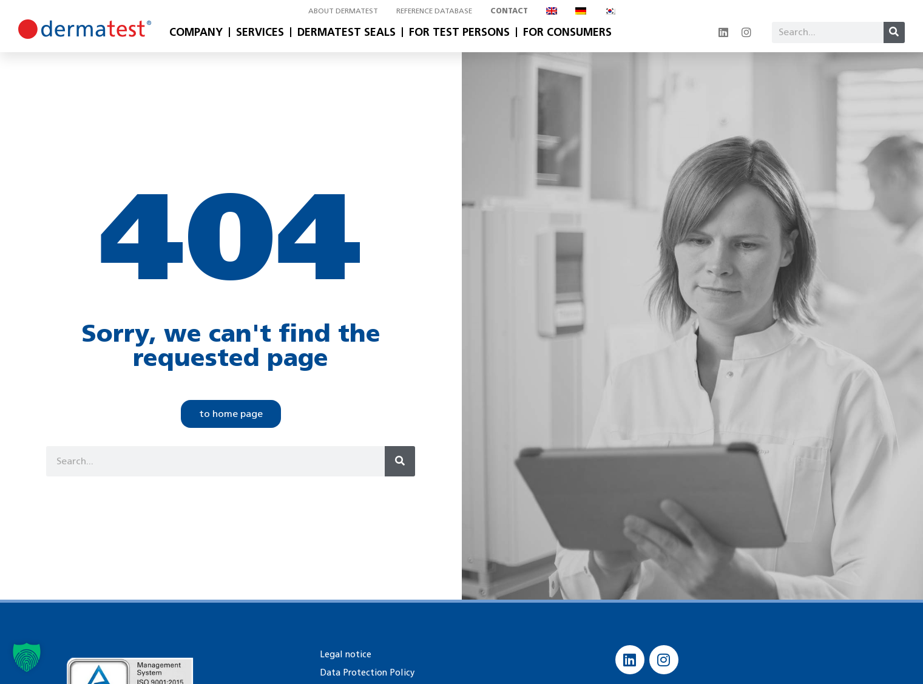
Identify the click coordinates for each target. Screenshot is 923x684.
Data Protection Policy (365, 672)
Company (196, 32)
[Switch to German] (580, 11)
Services (260, 32)
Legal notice (344, 654)
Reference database (434, 10)
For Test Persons (459, 32)
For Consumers (567, 32)
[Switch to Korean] (609, 11)
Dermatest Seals (346, 32)
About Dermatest (343, 10)
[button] (26, 657)
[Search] (894, 32)
